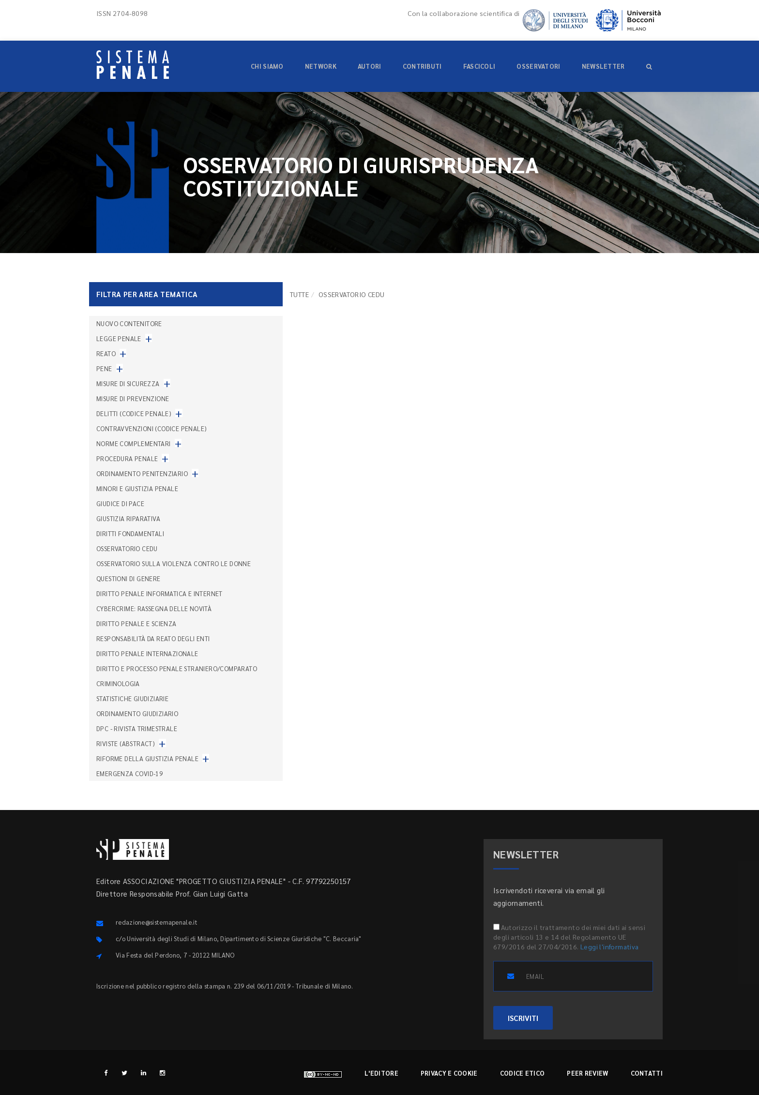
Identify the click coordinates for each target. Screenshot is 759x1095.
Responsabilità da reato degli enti (153, 638)
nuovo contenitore (129, 323)
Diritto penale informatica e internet (159, 593)
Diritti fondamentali (130, 533)
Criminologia (118, 683)
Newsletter (603, 66)
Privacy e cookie (449, 1073)
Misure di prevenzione (132, 398)
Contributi (422, 66)
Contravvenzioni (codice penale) (151, 428)
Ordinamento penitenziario (142, 473)
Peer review (587, 1073)
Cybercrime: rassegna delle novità (154, 608)
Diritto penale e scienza (136, 623)
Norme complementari (133, 443)
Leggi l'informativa (609, 946)
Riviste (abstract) (125, 743)
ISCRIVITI (523, 1017)
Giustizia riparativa (128, 518)
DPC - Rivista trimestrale (136, 728)
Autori (369, 66)
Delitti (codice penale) (133, 413)
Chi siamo (267, 66)
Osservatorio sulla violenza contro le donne (173, 563)
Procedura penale (127, 458)
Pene (104, 368)
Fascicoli (479, 66)
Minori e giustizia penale (137, 488)
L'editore (381, 1073)
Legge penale (118, 338)
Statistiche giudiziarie (132, 698)
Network (320, 66)
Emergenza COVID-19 (129, 773)
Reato (106, 353)
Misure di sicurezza (128, 383)
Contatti (647, 1073)
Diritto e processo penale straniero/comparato (176, 668)
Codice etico (522, 1073)
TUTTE (299, 294)
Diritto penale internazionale (147, 653)
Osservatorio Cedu (127, 548)
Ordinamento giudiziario (137, 713)
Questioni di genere (128, 578)
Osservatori (538, 66)
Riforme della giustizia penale (147, 758)
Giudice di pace (120, 503)
